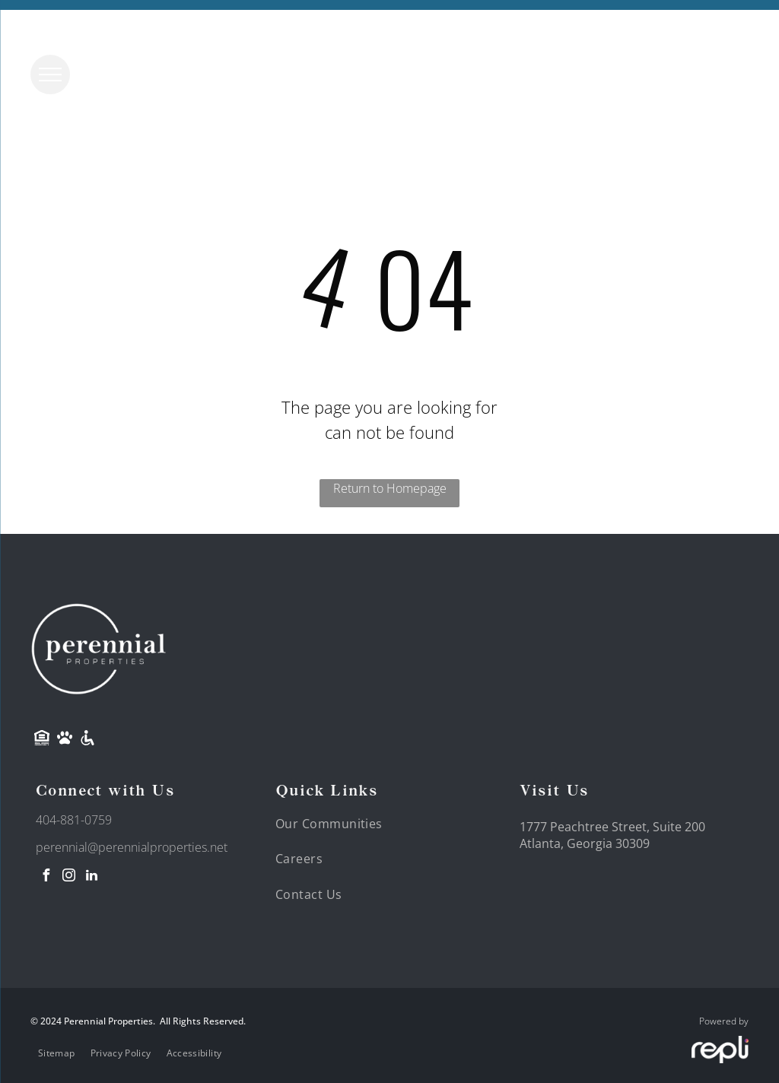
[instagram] (68, 877)
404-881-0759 (74, 819)
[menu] (50, 74)
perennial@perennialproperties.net (131, 847)
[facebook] (46, 877)
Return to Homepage (390, 488)
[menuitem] (337, 824)
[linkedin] (91, 877)
